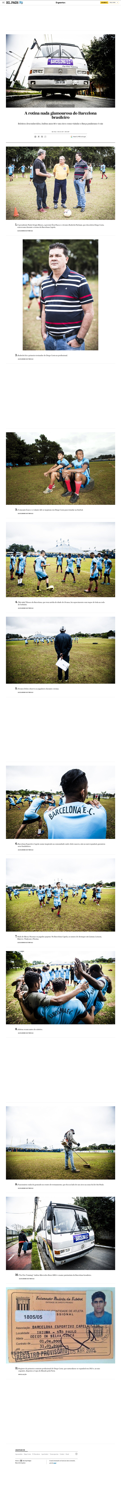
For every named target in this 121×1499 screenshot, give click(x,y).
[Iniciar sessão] (114, 2)
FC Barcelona (36, 1454)
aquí (55, 1463)
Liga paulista (18, 1454)
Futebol (62, 1454)
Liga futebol (44, 1454)
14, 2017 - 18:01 (63, 131)
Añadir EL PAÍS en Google (79, 136)
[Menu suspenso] (3, 2)
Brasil (67, 1454)
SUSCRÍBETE (104, 2)
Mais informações (20, 1463)
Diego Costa (27, 1454)
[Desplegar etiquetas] (76, 1454)
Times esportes (54, 1454)
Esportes (60, 2)
